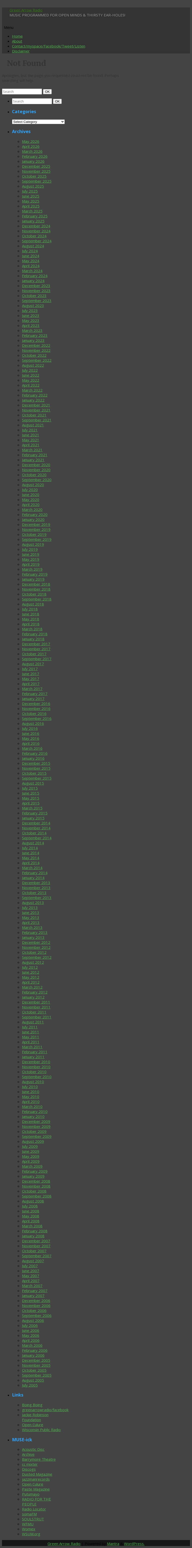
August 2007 (33, 1260)
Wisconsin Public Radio (41, 1429)
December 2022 (36, 345)
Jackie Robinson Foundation (35, 1417)
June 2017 (30, 673)
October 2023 (34, 295)
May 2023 (30, 320)
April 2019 (31, 564)
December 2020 (36, 464)
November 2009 (36, 1126)
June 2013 (30, 912)
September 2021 (37, 419)
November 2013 (36, 887)
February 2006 (35, 1350)
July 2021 (30, 429)
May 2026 (30, 141)
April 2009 (31, 1161)
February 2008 (35, 1230)
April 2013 (31, 922)
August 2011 (33, 1021)
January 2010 (33, 1116)
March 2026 (32, 151)
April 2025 (31, 205)
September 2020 (37, 479)
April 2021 (31, 444)
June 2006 (30, 1330)
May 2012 (30, 977)
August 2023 (33, 305)
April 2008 (31, 1220)
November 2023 (36, 290)
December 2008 (36, 1181)
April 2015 (31, 802)
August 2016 (33, 723)
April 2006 (31, 1340)
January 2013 (33, 937)
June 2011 (30, 1031)
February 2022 (35, 395)
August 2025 (33, 186)
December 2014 (36, 822)
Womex (28, 1528)
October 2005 (34, 1370)
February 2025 (35, 215)
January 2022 (33, 400)
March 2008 (32, 1225)
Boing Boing (32, 1404)
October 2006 (34, 1310)
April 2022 (31, 385)
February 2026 (35, 156)
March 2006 (32, 1345)
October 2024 (34, 235)
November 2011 (36, 1006)
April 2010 (31, 1101)
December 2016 (36, 703)
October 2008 (34, 1191)
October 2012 (34, 952)
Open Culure (32, 1424)
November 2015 (36, 768)
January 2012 (33, 997)
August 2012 (33, 962)
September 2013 (37, 897)
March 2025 (32, 210)
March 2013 (32, 927)
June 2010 (30, 1091)
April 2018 (31, 623)
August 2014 (33, 842)
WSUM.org (31, 1533)
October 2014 (34, 832)
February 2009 (35, 1171)
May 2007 (30, 1275)
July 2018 (30, 608)
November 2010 (36, 1066)
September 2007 (37, 1255)
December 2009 (36, 1121)
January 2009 (33, 1176)
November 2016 (36, 708)
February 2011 (35, 1051)
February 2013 (35, 932)
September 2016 (37, 718)
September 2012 (37, 957)
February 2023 (35, 335)
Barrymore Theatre (39, 1459)
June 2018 (30, 613)
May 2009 (30, 1156)
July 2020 (30, 489)
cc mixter (30, 1464)
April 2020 (31, 504)
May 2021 (30, 439)
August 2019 (33, 544)
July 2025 (30, 191)
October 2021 (34, 414)
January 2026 (33, 161)
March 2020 (32, 509)
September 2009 (37, 1136)
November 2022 (36, 350)
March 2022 (32, 390)
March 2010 (32, 1106)
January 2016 (33, 758)
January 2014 (33, 877)
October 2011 (34, 1011)
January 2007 (33, 1295)
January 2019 (33, 579)
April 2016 (31, 743)
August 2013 (33, 902)
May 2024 (30, 260)
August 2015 (33, 783)
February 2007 (35, 1290)
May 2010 (30, 1096)
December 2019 (36, 524)
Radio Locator (34, 1508)
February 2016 (35, 753)
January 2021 (33, 459)
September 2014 (37, 837)
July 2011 (30, 1026)
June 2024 (30, 255)
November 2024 (36, 230)
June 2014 (30, 852)
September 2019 (37, 539)
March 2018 (32, 628)
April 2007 (31, 1280)
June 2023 (30, 315)
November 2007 (36, 1245)
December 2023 (36, 285)
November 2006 (36, 1305)
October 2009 (34, 1131)
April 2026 (31, 146)
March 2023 (32, 330)
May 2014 (30, 857)
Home (17, 36)
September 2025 (37, 181)
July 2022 (30, 370)
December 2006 (36, 1300)
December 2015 (36, 763)
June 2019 (30, 554)
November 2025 (36, 171)
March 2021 (32, 449)
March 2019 (32, 569)
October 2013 (34, 892)
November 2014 (36, 827)
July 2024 (30, 250)
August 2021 (33, 424)
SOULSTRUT (33, 1518)
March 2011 (32, 1046)
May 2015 (30, 798)
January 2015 (33, 817)
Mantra (113, 1543)
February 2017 (35, 693)
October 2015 (34, 773)
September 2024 (37, 240)
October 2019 (34, 534)
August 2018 (33, 603)
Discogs (29, 1469)
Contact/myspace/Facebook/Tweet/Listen (48, 46)
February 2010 (35, 1111)
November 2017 (36, 648)
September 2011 (37, 1016)
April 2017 (31, 683)
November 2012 (36, 947)
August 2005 (33, 1380)
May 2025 (30, 201)
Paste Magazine (36, 1489)
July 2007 (30, 1265)
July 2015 (30, 788)
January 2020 (33, 519)
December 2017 (36, 643)
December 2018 (36, 584)
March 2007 (32, 1285)
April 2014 (31, 862)
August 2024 (33, 245)
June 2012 (30, 972)
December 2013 (36, 882)
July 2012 (30, 967)
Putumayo (31, 1494)
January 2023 (33, 340)
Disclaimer (21, 51)
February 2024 (35, 275)
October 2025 (34, 176)
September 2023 (37, 300)
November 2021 (36, 409)
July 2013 (30, 907)
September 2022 (37, 360)
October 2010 (34, 1071)
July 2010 (30, 1086)
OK (48, 92)
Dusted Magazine (37, 1474)
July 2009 (30, 1146)
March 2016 (32, 748)
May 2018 (30, 618)
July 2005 (30, 1385)
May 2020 (30, 499)
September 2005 (37, 1375)
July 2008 (30, 1205)
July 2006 (30, 1325)
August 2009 (33, 1141)
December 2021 (36, 404)
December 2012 (36, 942)
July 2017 (30, 668)
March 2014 (32, 867)
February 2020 (35, 514)
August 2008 (33, 1200)
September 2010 (37, 1076)
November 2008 (36, 1186)
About (17, 41)
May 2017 (30, 678)
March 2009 (32, 1166)
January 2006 (33, 1355)
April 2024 (31, 265)
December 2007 (36, 1240)
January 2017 (33, 698)
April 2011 (31, 1041)
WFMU (28, 1523)
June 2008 (30, 1210)
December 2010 (36, 1061)
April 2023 (31, 325)
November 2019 (36, 529)
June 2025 (30, 196)
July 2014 (30, 847)
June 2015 (30, 793)
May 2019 (30, 559)
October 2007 (34, 1250)
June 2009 (30, 1151)
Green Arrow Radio (26, 9)
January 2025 (33, 220)
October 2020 (34, 474)
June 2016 (30, 733)
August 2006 (33, 1320)
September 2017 (37, 658)
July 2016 (30, 728)
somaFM (29, 1513)
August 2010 (33, 1081)
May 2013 (30, 917)
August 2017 (33, 663)
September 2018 (37, 599)
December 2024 (36, 225)
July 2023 (30, 310)
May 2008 (30, 1215)
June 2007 (30, 1270)
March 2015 (32, 807)
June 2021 (30, 434)
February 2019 (35, 574)
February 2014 (35, 872)
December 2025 (36, 166)
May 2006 (30, 1335)
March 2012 (32, 987)
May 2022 (30, 380)
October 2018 (34, 594)
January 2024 (33, 280)
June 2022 (30, 375)
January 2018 (33, 638)
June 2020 (30, 494)
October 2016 (34, 713)
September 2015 (37, 778)
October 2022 (34, 355)
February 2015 (35, 812)
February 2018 (35, 633)
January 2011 (33, 1056)
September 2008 (37, 1196)
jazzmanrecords (36, 1479)
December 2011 (36, 1001)
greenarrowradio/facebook (45, 1409)
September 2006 (37, 1315)
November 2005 (36, 1365)
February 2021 (35, 454)
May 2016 (30, 738)
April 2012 (31, 982)
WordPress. (134, 1543)
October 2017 (34, 653)
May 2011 (30, 1036)
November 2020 (36, 469)
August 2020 (33, 484)
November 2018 (36, 589)
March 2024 (32, 270)
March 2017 (32, 688)
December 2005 (36, 1360)
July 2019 (30, 549)
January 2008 (33, 1235)
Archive (28, 1454)
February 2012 (35, 992)
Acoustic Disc (33, 1449)
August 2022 (33, 365)
